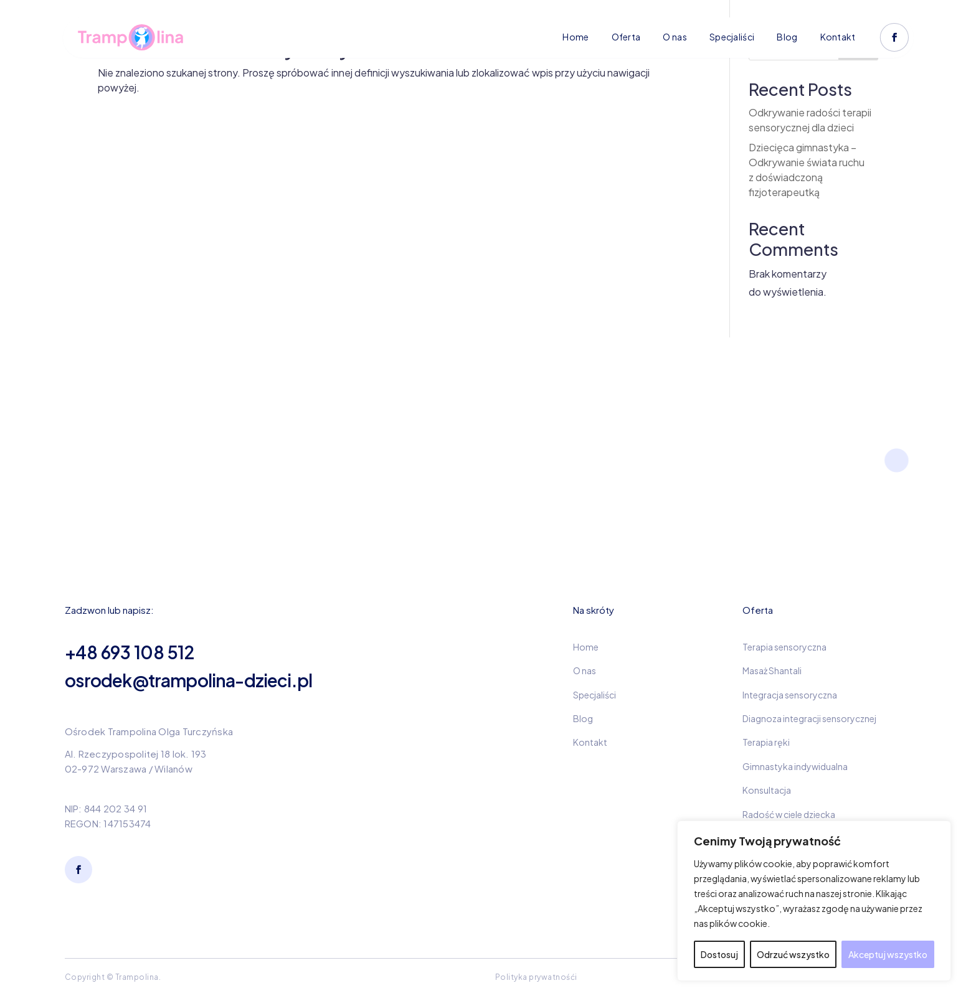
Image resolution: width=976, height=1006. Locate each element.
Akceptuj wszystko (887, 954)
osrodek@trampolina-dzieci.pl (188, 680)
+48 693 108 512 (129, 652)
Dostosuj (719, 954)
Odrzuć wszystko (793, 954)
